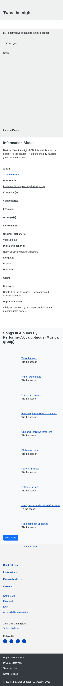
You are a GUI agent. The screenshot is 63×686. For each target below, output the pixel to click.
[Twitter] (13, 53)
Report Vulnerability (14, 657)
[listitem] (10, 565)
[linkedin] (6, 643)
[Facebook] (11, 53)
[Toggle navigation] (58, 24)
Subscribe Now (11, 628)
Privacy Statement (12, 663)
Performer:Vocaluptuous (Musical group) (27, 33)
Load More (10, 537)
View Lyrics (11, 43)
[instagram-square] (19, 643)
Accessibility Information (15, 612)
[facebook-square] (12, 643)
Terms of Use (10, 668)
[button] (53, 24)
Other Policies (10, 674)
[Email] (15, 53)
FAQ (5, 606)
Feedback (9, 601)
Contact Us (9, 596)
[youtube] (25, 643)
